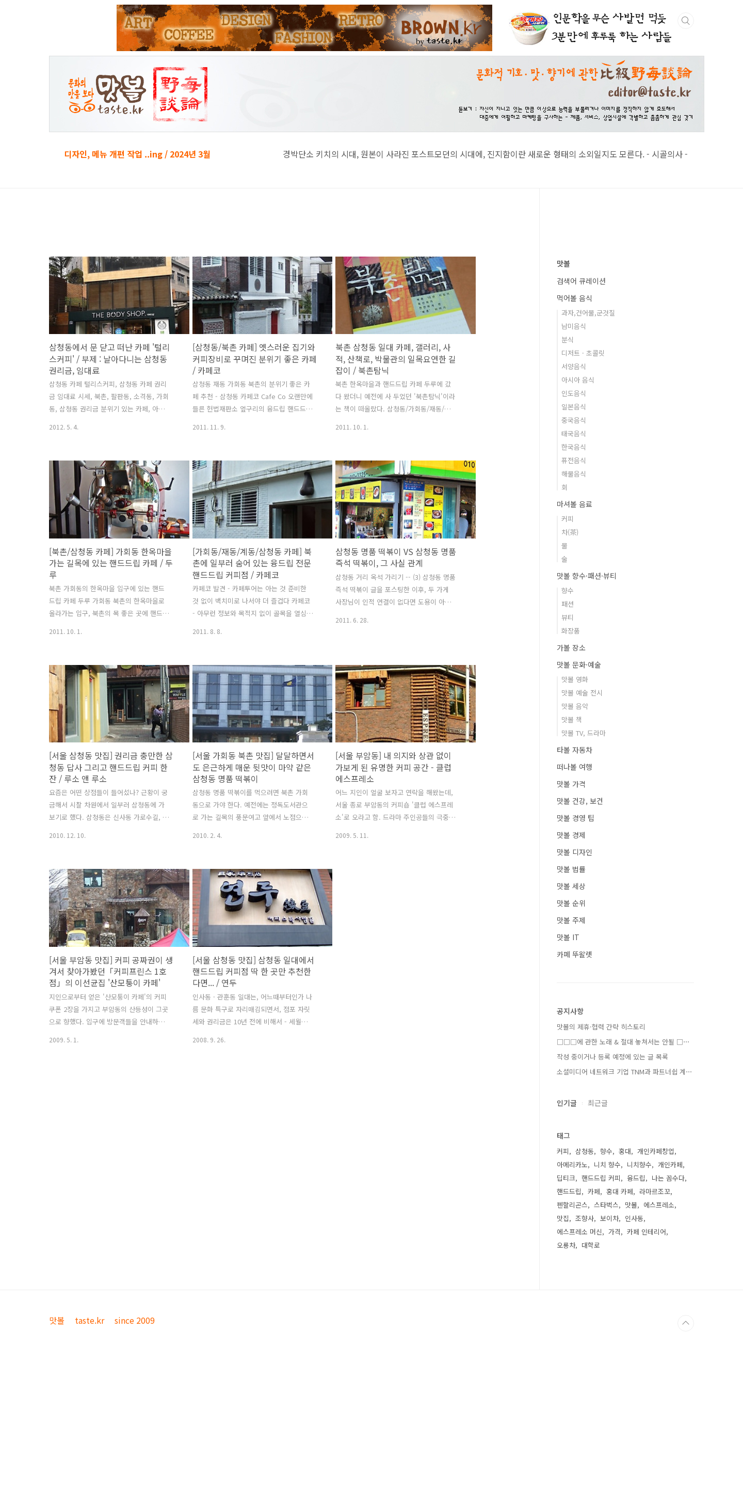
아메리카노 (572, 1285)
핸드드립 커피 (601, 1298)
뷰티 (567, 737)
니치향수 (639, 1285)
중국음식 (573, 540)
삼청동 (584, 1271)
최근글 (598, 1223)
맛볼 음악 (574, 826)
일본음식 (573, 527)
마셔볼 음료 (574, 624)
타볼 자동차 (574, 870)
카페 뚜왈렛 (574, 1074)
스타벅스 (606, 1325)
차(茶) (569, 652)
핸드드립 (569, 1312)
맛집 (563, 1338)
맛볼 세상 (571, 1006)
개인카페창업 (655, 1271)
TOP (685, 1473)
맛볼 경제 (571, 955)
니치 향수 (607, 1285)
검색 (685, 20)
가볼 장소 (571, 768)
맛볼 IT (568, 1057)
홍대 (625, 1271)
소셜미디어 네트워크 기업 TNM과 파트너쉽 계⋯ (624, 1192)
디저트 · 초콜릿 (583, 473)
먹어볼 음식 (574, 418)
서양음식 (573, 487)
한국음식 (573, 567)
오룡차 (566, 1365)
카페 (594, 1312)
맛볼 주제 (571, 1040)
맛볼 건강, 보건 (580, 921)
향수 (567, 711)
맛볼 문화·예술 (579, 785)
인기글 (567, 1223)
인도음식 (573, 513)
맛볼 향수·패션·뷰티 (587, 696)
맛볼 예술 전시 (582, 813)
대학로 (591, 1365)
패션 (567, 724)
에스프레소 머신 (579, 1352)
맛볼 (563, 383)
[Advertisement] (284, 313)
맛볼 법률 (571, 989)
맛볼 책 (571, 840)
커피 (567, 639)
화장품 (570, 751)
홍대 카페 (619, 1312)
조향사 (584, 1338)
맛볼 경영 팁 (575, 938)
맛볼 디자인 (574, 972)
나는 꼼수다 (668, 1298)
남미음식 (573, 446)
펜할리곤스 (572, 1325)
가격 (614, 1352)
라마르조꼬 (654, 1312)
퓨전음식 (573, 580)
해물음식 (573, 594)
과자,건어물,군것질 (588, 433)
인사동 (634, 1338)
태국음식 (573, 554)
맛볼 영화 (574, 799)
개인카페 (670, 1285)
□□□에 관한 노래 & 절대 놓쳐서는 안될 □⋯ (623, 1162)
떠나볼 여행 (574, 887)
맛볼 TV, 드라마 (583, 853)
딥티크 (566, 1298)
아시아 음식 (577, 500)
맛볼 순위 (571, 1023)
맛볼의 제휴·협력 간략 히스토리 (601, 1147)
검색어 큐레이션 (581, 401)
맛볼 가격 (571, 904)
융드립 (636, 1298)
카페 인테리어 (646, 1352)
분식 (567, 460)
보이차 (609, 1338)
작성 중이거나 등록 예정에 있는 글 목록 (612, 1177)
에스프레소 (658, 1325)
